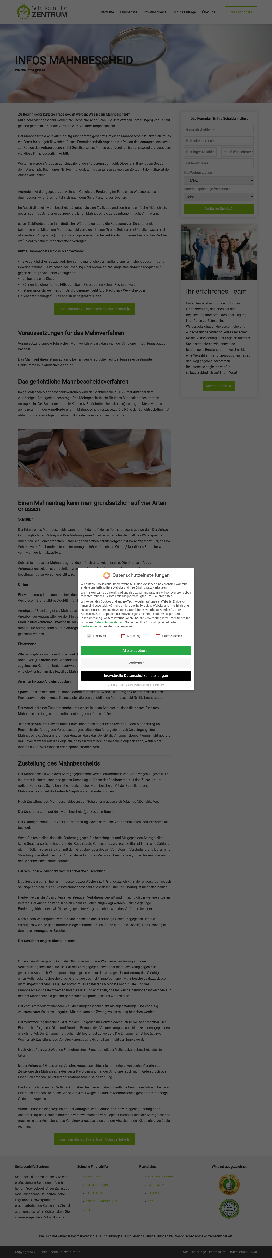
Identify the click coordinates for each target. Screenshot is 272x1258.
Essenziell (96, 634)
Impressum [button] (158, 682)
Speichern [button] (136, 661)
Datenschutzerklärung (109, 620)
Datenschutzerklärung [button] (138, 682)
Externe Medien (169, 634)
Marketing (130, 634)
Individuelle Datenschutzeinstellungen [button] (136, 673)
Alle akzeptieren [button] (136, 648)
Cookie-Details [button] (116, 682)
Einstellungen (89, 624)
